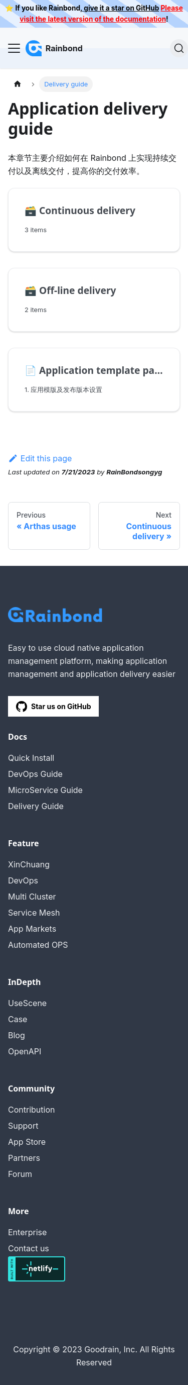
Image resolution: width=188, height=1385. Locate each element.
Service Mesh (34, 913)
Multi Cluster (32, 897)
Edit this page (40, 458)
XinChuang (29, 864)
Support (23, 1126)
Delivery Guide (36, 806)
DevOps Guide (35, 774)
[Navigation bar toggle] (14, 48)
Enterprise (27, 1232)
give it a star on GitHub (120, 8)
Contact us (28, 1248)
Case (17, 1019)
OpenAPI (24, 1051)
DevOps (23, 880)
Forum (20, 1174)
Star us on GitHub (53, 706)
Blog (16, 1035)
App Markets (32, 929)
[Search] (179, 48)
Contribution (31, 1110)
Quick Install (31, 758)
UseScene (27, 1003)
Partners (24, 1158)
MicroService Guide (45, 790)
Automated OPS (38, 945)
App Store (27, 1142)
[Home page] (17, 84)
